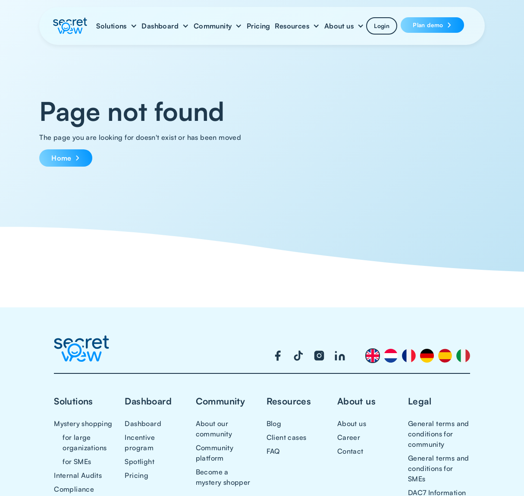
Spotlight (139, 461)
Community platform (215, 452)
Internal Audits (78, 475)
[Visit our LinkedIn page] (340, 356)
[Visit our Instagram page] (319, 356)
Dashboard (143, 423)
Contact (350, 451)
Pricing (258, 26)
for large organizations (85, 442)
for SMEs (77, 461)
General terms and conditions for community (438, 434)
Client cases (287, 437)
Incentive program (140, 442)
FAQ (273, 451)
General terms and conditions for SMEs (438, 468)
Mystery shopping (83, 423)
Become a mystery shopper (223, 477)
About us (351, 423)
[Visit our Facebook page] (278, 356)
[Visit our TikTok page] (298, 356)
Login (381, 25)
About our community (214, 428)
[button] (116, 26)
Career (348, 437)
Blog (274, 423)
